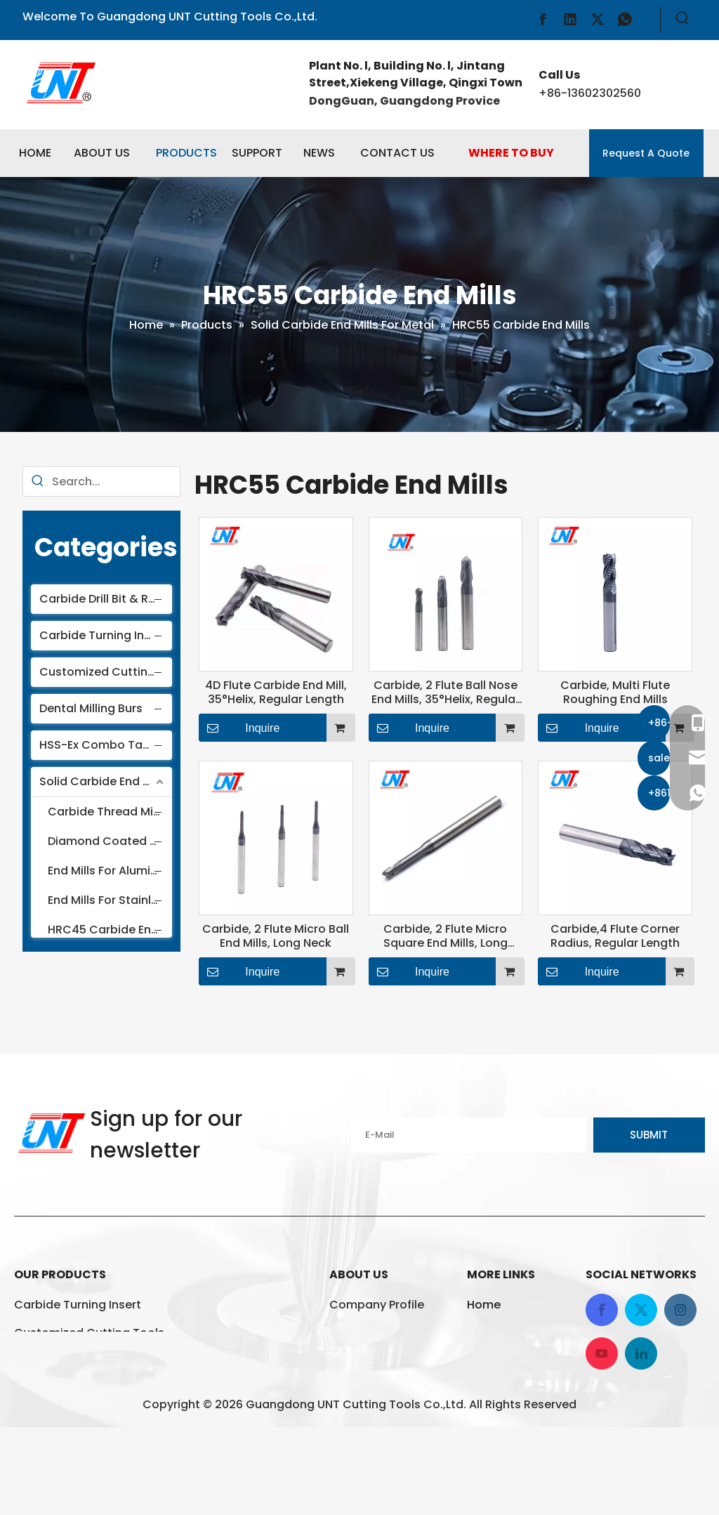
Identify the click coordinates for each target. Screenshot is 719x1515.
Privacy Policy (505, 1389)
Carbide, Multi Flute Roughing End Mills (615, 692)
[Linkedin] (570, 19)
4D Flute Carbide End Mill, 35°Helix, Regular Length (276, 692)
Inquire (239, 728)
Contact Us (499, 1361)
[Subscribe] (649, 1135)
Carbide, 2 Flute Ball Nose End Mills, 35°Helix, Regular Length (445, 692)
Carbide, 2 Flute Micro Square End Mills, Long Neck (445, 936)
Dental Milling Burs (91, 708)
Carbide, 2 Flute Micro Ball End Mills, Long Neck (275, 936)
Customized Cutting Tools (105, 672)
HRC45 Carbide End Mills (111, 930)
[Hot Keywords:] (683, 20)
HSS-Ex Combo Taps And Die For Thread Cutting (105, 745)
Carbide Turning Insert (102, 635)
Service (350, 1361)
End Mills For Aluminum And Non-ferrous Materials (111, 871)
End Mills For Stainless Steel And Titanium (111, 900)
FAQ (340, 1333)
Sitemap (491, 1417)
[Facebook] (542, 19)
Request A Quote (646, 153)
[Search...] (116, 481)
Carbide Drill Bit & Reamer (105, 599)
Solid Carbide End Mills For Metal (105, 781)
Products (492, 1333)
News (344, 1389)
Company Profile (376, 1305)
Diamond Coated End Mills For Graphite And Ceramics (111, 841)
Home (484, 1305)
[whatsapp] (624, 19)
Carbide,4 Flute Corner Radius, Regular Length (615, 936)
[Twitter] (597, 19)
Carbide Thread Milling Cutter (111, 812)
